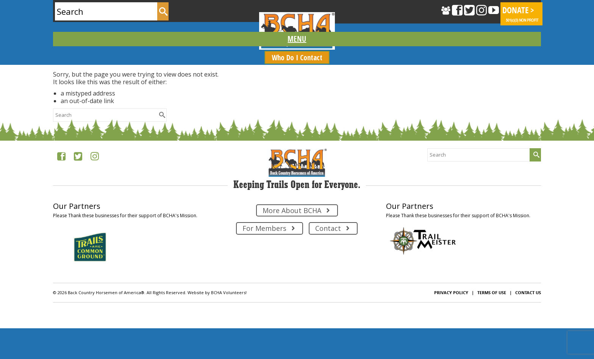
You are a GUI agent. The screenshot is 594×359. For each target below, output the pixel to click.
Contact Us (528, 292)
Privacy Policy (451, 292)
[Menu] (297, 39)
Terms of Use (491, 292)
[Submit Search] (163, 11)
